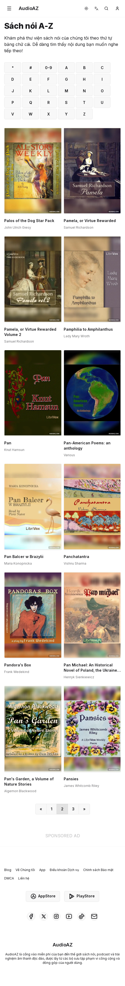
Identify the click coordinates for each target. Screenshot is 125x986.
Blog (7, 870)
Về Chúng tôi (25, 870)
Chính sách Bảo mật (98, 870)
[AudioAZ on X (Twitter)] (43, 916)
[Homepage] (28, 8)
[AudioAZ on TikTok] (81, 916)
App (42, 870)
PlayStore (82, 896)
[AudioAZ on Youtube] (69, 916)
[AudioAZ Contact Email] (94, 916)
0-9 (48, 67)
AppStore (43, 896)
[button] (9, 8)
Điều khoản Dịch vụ (64, 870)
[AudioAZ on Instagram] (56, 916)
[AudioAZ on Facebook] (31, 916)
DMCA (9, 878)
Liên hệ (23, 878)
